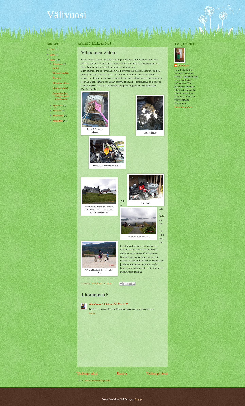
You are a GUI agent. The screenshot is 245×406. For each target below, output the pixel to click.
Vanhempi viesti (157, 373)
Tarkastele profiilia (183, 107)
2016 (53, 54)
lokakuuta (58, 64)
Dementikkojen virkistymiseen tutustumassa (61, 96)
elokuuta (57, 110)
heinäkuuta (58, 115)
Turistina (57, 78)
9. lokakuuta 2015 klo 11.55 (115, 304)
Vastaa (92, 313)
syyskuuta (58, 105)
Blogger (138, 399)
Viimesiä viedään (61, 73)
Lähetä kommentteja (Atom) (96, 380)
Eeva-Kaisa (183, 65)
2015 (53, 59)
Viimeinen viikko (61, 83)
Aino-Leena (95, 304)
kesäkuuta (58, 120)
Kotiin (56, 68)
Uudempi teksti (87, 373)
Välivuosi (66, 14)
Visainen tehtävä (60, 88)
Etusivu (122, 373)
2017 (53, 49)
